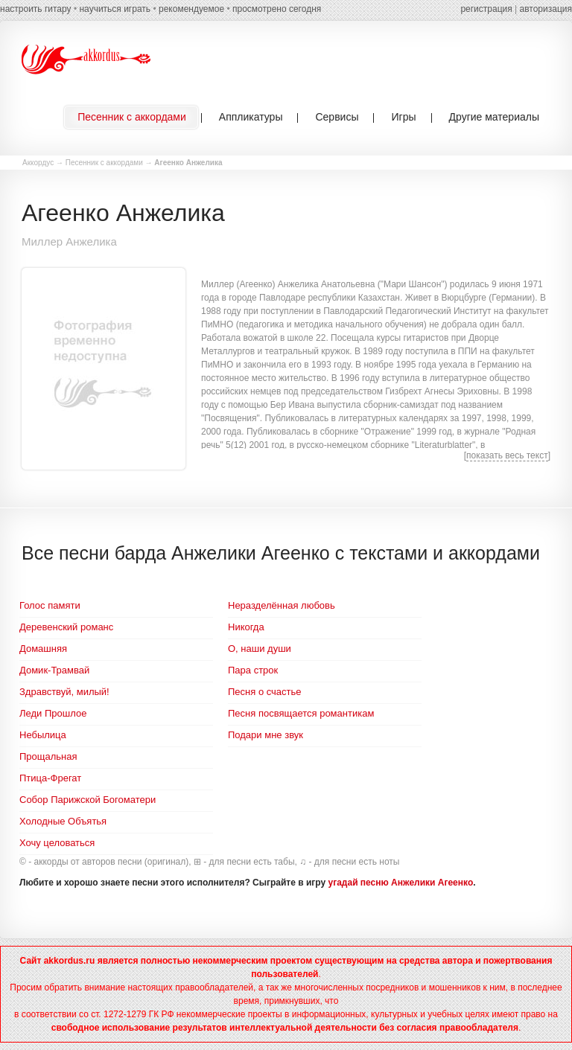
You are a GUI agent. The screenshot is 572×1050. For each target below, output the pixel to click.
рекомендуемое (191, 9)
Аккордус (38, 163)
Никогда (246, 627)
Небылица (42, 734)
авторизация (546, 9)
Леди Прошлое (52, 713)
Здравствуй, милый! (64, 691)
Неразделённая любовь (281, 605)
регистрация (486, 9)
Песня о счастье (265, 691)
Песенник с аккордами (104, 163)
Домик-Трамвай (54, 670)
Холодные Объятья (63, 821)
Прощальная (48, 756)
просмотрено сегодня (276, 9)
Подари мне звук (265, 734)
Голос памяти (49, 605)
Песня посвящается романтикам (301, 713)
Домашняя (43, 648)
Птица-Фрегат (50, 778)
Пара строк (253, 670)
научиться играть (114, 9)
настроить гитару (36, 9)
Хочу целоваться (57, 842)
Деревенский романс (66, 627)
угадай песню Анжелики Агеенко (401, 882)
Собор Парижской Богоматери (87, 799)
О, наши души (259, 648)
